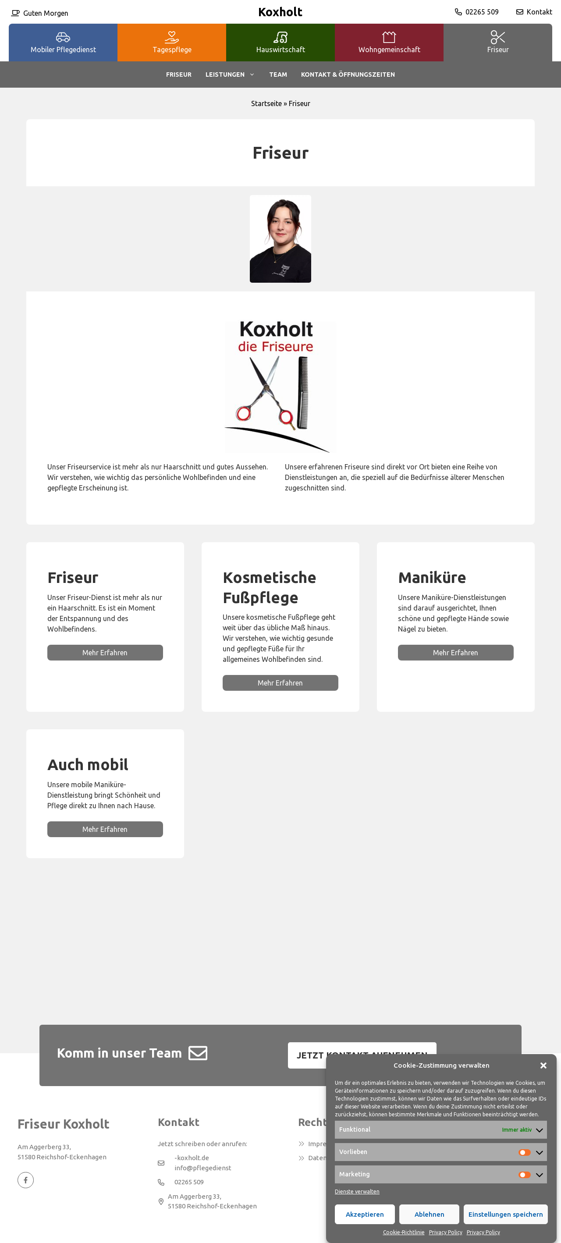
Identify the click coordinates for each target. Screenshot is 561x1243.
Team (278, 74)
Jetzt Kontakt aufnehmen (362, 1055)
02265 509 (482, 12)
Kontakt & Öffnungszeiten (348, 74)
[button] (543, 1075)
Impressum (325, 1143)
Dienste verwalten (357, 1201)
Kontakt (539, 12)
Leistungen (234, 74)
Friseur (179, 74)
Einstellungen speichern (506, 1224)
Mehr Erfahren (105, 653)
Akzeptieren (365, 1224)
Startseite (266, 103)
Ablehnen (429, 1224)
